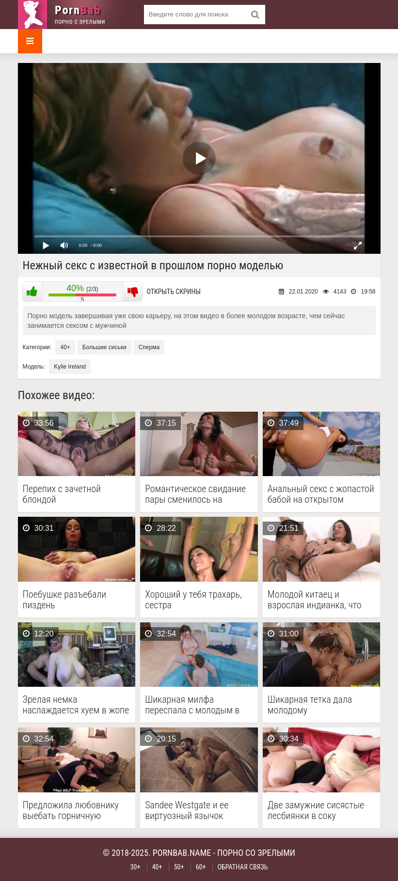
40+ (65, 347)
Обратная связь (243, 867)
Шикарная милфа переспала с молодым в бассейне (192, 704)
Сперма (149, 347)
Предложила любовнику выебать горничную (71, 810)
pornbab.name (182, 853)
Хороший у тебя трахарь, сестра (193, 599)
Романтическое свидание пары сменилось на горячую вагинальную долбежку (195, 494)
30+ (135, 867)
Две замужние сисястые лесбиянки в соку (316, 810)
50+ (179, 867)
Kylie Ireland (70, 366)
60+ (201, 867)
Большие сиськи (104, 347)
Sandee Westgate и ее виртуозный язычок (186, 810)
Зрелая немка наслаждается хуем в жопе (76, 704)
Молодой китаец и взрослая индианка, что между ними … (315, 599)
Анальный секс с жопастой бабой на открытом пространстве (321, 494)
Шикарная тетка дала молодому (310, 704)
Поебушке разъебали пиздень (65, 599)
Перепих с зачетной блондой (62, 494)
